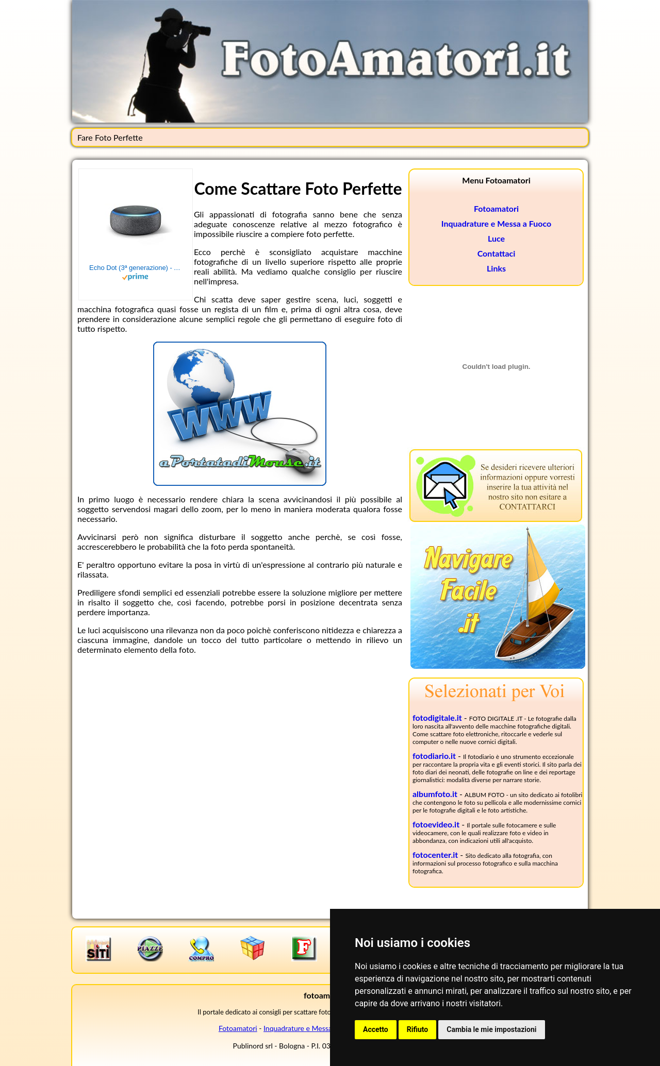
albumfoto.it (434, 794)
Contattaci (496, 253)
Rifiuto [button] (417, 1029)
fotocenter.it (435, 854)
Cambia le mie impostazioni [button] (491, 1029)
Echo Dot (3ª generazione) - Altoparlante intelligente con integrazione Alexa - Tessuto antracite (135, 268)
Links (496, 268)
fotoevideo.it (435, 824)
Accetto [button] (375, 1029)
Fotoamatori (496, 208)
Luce (496, 238)
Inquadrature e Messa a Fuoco (496, 223)
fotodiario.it (434, 755)
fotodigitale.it (437, 717)
